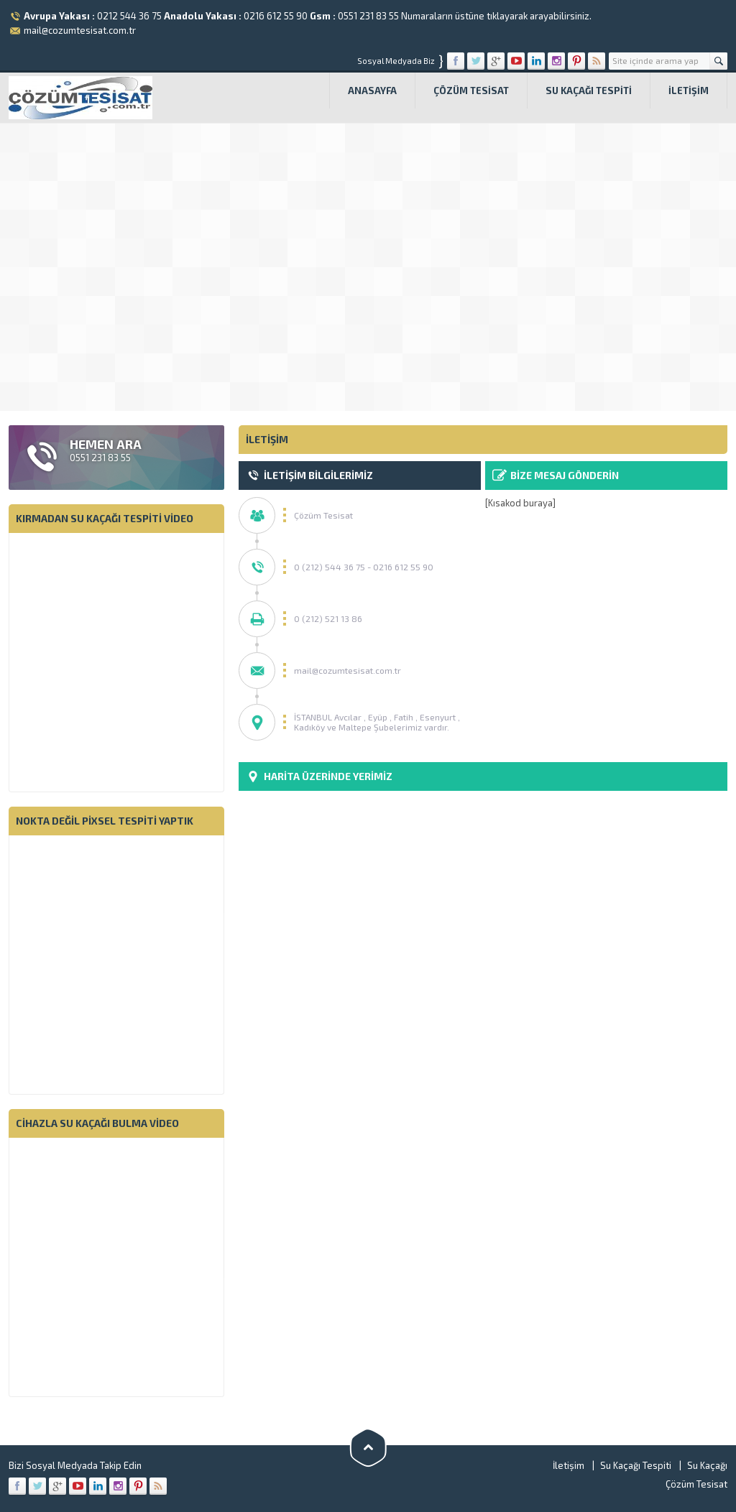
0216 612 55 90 (276, 16)
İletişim (688, 90)
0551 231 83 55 (368, 16)
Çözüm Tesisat (471, 90)
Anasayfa (372, 90)
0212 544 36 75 (129, 16)
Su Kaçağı (707, 1465)
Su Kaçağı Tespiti (589, 90)
